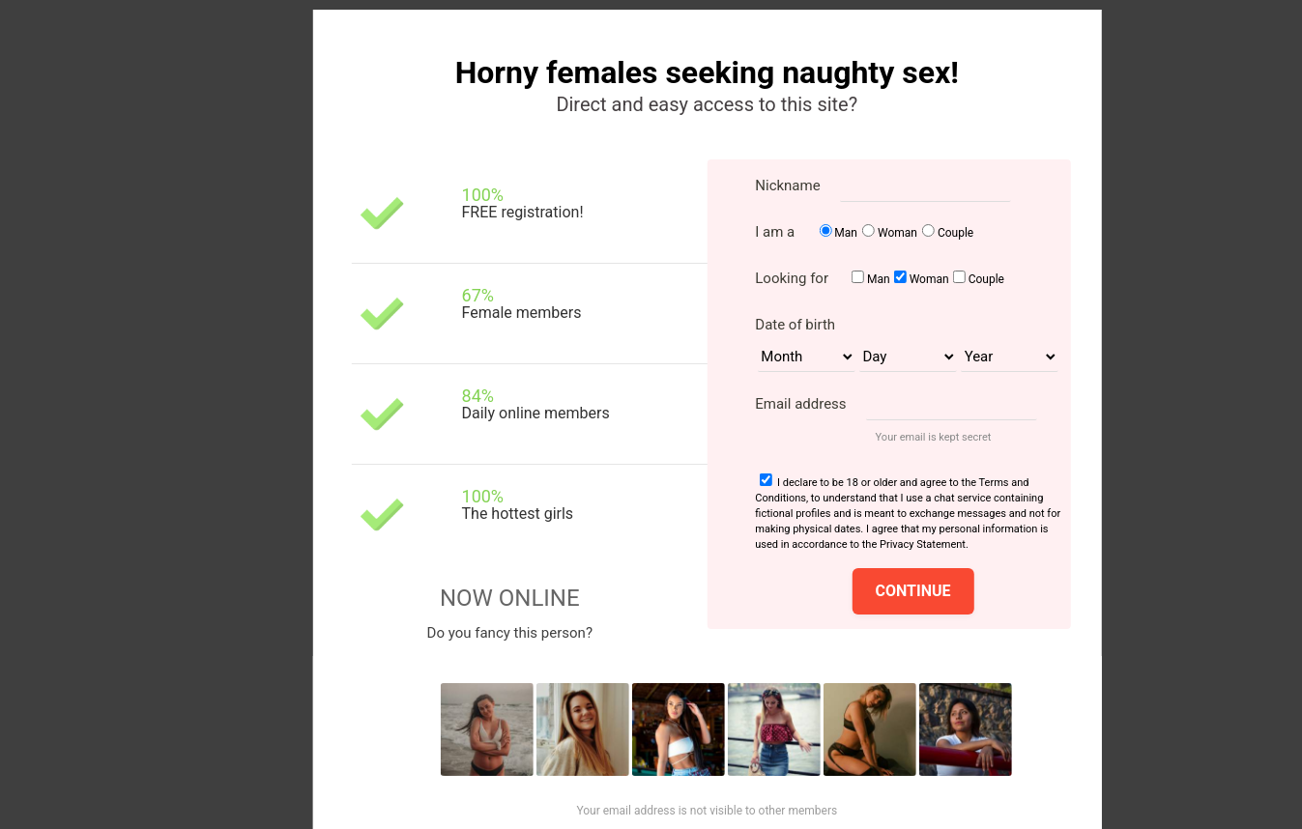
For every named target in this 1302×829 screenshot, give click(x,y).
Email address (800, 404)
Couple (955, 233)
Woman (897, 233)
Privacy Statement (923, 544)
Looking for (791, 278)
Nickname (787, 185)
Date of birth (795, 324)
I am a (775, 232)
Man (845, 233)
